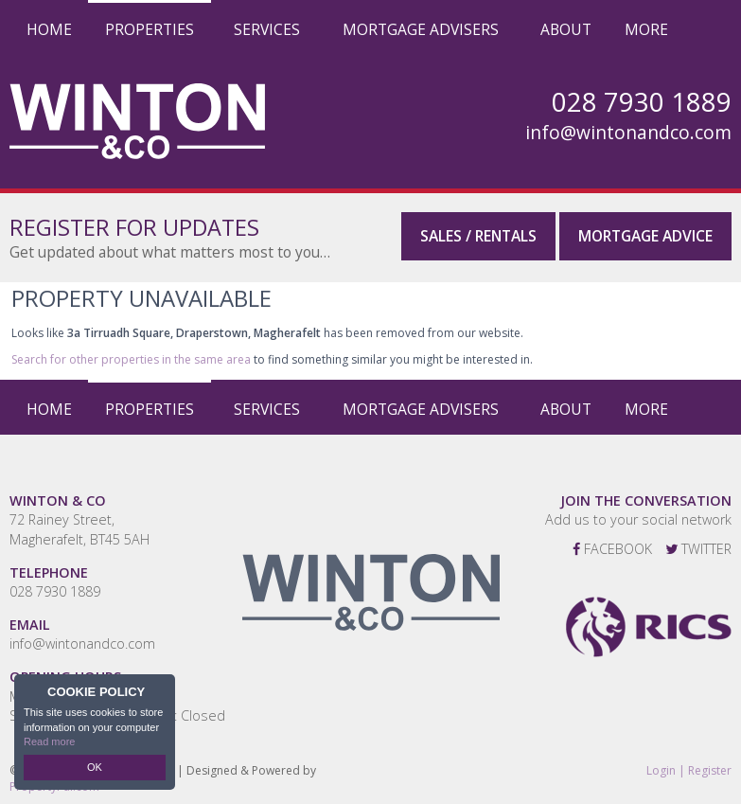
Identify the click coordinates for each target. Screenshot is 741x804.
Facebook (612, 549)
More (646, 29)
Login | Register (689, 770)
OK (94, 767)
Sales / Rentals (478, 235)
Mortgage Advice (645, 235)
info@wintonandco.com (628, 132)
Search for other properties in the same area (131, 359)
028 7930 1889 (54, 591)
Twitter (698, 549)
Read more (49, 741)
